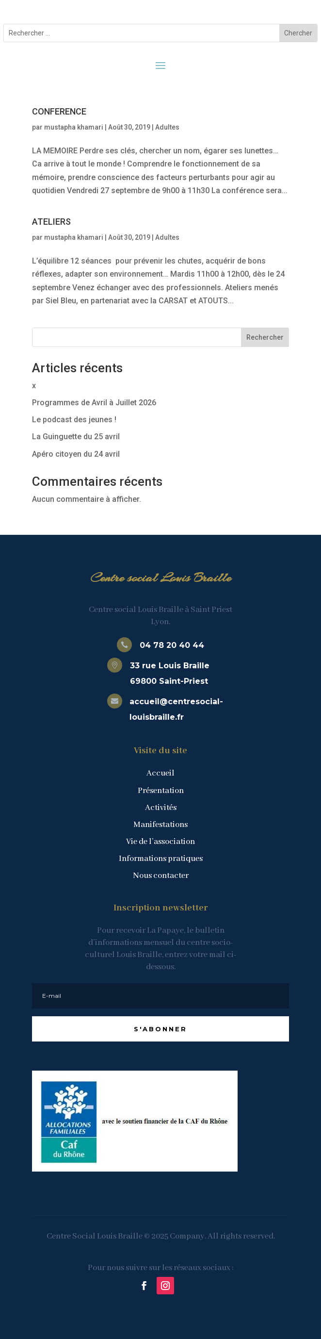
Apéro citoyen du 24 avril (76, 454)
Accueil (160, 773)
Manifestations (160, 825)
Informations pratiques (161, 859)
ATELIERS (51, 221)
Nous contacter (161, 876)
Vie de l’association (160, 842)
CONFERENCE (59, 111)
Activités (161, 808)
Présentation (161, 791)
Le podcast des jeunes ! (74, 419)
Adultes (167, 127)
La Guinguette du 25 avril (76, 436)
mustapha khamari (73, 127)
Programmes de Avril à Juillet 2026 (94, 402)
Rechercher (265, 337)
